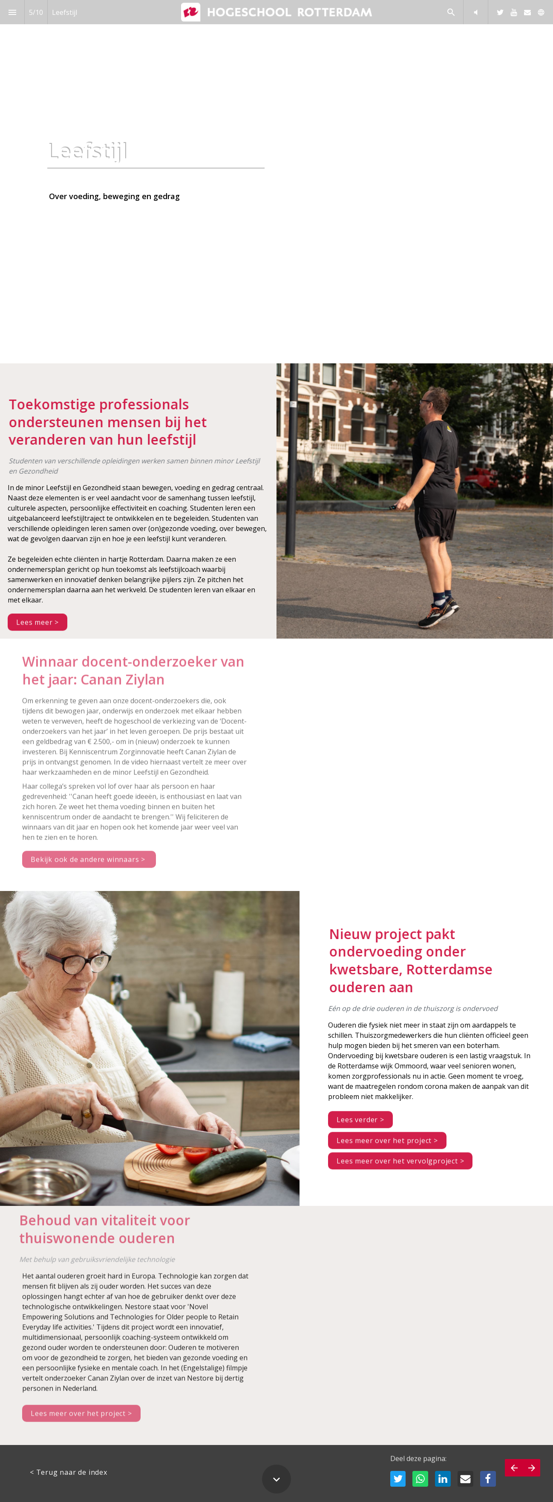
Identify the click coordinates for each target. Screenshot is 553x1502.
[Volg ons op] (541, 12)
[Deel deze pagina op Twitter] (398, 1479)
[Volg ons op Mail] (527, 12)
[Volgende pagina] (531, 1467)
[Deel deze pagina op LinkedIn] (443, 1479)
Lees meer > (37, 629)
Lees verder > (360, 1126)
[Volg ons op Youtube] (514, 12)
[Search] (451, 12)
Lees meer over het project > (387, 1146)
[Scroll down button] (276, 1479)
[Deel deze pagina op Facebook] (488, 1479)
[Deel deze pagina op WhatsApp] (420, 1479)
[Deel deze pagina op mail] (465, 1479)
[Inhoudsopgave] (12, 12)
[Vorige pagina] (514, 1467)
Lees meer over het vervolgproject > (400, 1167)
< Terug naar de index (68, 1472)
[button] (476, 12)
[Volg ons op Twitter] (500, 12)
